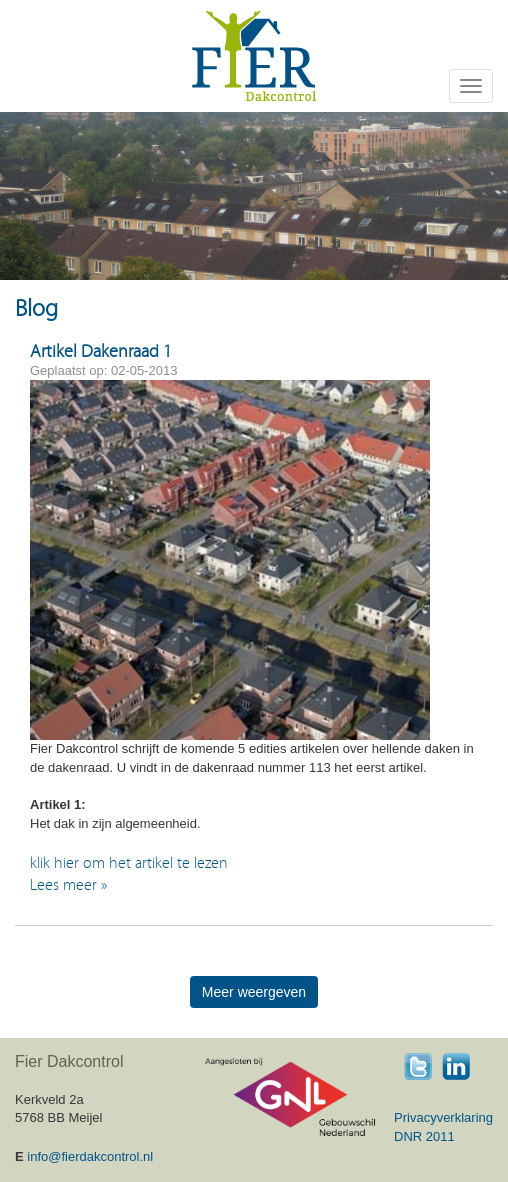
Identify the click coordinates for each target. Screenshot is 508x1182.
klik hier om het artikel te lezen (131, 863)
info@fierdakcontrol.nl (90, 1156)
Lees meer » (68, 885)
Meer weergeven (254, 992)
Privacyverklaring (443, 1117)
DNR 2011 (424, 1136)
